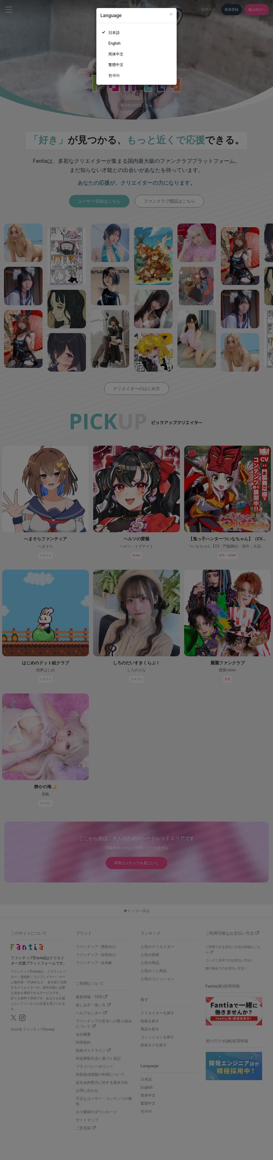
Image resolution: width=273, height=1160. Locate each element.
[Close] (171, 14)
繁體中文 (115, 65)
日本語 (114, 32)
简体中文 (115, 54)
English (114, 43)
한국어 (114, 75)
